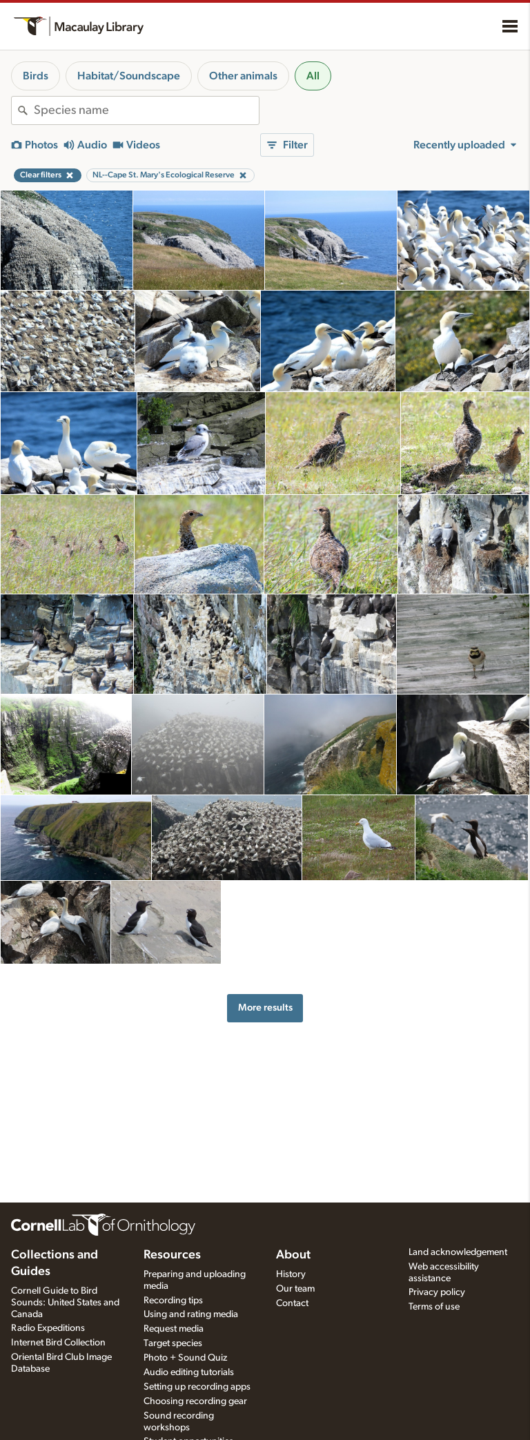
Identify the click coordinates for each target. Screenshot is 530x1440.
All (313, 75)
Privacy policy (437, 1292)
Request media (174, 1329)
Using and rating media (191, 1314)
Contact (292, 1303)
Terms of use (434, 1307)
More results (265, 1007)
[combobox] (146, 110)
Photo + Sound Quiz (185, 1358)
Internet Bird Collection (58, 1342)
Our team (295, 1289)
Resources (172, 1255)
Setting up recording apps (197, 1387)
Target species (173, 1343)
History (291, 1274)
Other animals (243, 75)
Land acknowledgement (458, 1252)
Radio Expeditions (48, 1328)
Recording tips (173, 1300)
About (293, 1255)
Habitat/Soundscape (128, 75)
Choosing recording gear (195, 1401)
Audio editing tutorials (189, 1372)
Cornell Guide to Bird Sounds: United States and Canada (65, 1302)
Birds (35, 75)
